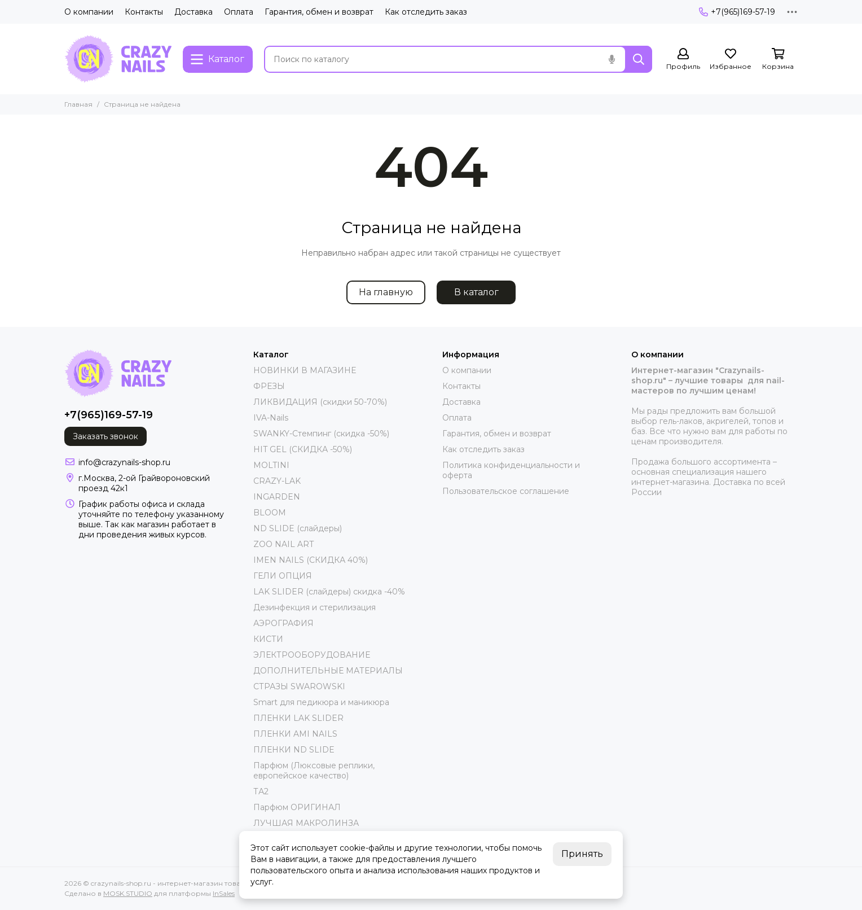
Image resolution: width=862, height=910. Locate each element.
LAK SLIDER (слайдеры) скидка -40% (329, 592)
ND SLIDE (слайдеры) (297, 528)
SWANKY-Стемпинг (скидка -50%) (321, 433)
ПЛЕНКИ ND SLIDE (294, 750)
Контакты (144, 12)
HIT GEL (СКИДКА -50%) (302, 449)
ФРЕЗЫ (269, 386)
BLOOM (269, 513)
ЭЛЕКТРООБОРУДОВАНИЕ (311, 655)
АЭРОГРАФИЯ (283, 623)
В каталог (476, 292)
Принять (582, 853)
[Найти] (638, 59)
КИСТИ (268, 639)
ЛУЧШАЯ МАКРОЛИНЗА (306, 823)
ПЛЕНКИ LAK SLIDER (298, 718)
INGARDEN (276, 497)
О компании (88, 12)
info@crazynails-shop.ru (124, 462)
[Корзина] (778, 59)
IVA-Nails (270, 418)
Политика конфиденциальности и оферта (511, 470)
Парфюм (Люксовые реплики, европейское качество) (314, 770)
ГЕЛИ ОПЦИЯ (282, 576)
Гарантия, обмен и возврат (319, 12)
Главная (78, 104)
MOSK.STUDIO (127, 893)
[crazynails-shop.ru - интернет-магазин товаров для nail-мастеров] (117, 59)
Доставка (193, 12)
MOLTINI (271, 465)
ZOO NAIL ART (283, 544)
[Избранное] (730, 59)
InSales (224, 893)
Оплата (238, 12)
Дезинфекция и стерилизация (314, 607)
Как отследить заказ (426, 12)
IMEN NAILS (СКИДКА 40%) (310, 560)
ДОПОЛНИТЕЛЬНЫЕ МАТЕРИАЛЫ (328, 671)
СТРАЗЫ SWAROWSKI (299, 686)
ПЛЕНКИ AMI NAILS (295, 734)
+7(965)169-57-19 (737, 12)
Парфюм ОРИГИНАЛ (297, 807)
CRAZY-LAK (277, 481)
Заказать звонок (105, 436)
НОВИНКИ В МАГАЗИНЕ (304, 370)
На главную (386, 292)
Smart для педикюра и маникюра (321, 702)
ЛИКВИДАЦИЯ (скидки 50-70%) (320, 402)
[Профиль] (683, 59)
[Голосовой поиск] (611, 59)
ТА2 (261, 791)
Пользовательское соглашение (505, 491)
